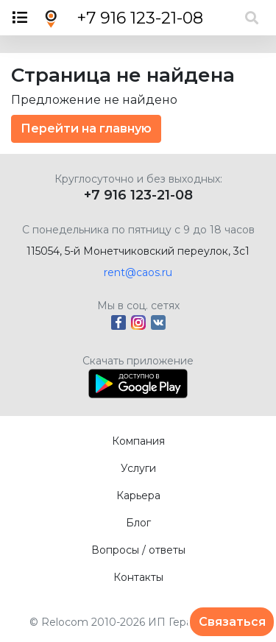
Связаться (232, 622)
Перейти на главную (86, 128)
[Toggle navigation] (24, 18)
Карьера (138, 495)
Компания (138, 441)
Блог (138, 522)
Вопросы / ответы (138, 550)
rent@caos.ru (138, 272)
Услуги (138, 468)
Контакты (138, 577)
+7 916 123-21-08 (140, 18)
